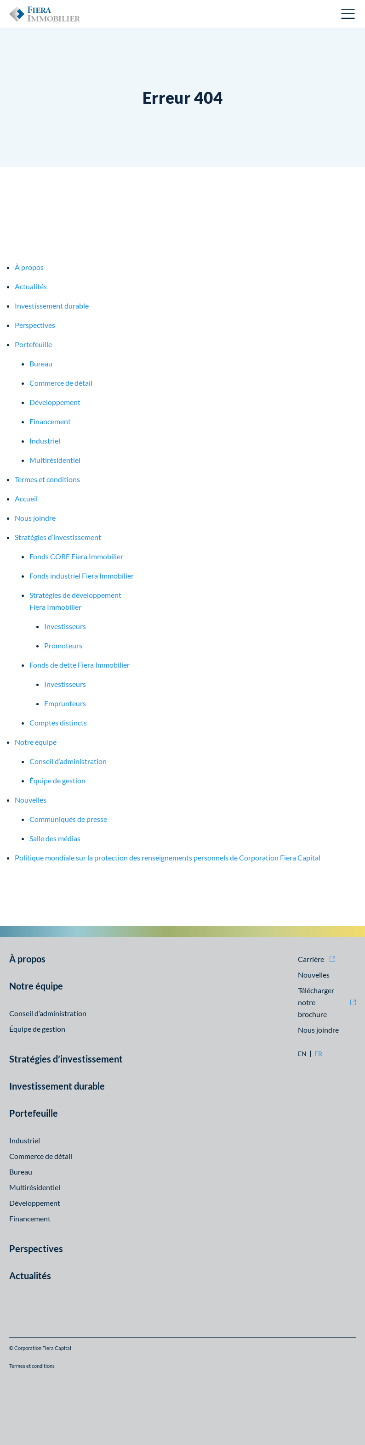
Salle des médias (54, 838)
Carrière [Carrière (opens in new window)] (311, 959)
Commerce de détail (60, 382)
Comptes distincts (58, 722)
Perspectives (35, 324)
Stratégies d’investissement (58, 537)
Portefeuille (33, 344)
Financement (50, 421)
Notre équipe (36, 741)
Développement (54, 402)
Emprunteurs (65, 703)
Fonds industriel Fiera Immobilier (81, 575)
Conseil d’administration (68, 761)
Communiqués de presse (68, 819)
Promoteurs (63, 645)
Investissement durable (52, 305)
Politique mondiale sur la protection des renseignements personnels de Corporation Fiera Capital (167, 857)
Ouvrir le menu (348, 14)
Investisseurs (65, 626)
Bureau (40, 363)
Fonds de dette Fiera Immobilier (79, 664)
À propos (29, 267)
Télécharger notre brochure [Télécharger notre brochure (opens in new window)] (316, 1002)
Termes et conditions (47, 479)
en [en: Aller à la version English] (302, 1054)
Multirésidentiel (54, 459)
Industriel (44, 440)
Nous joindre (35, 517)
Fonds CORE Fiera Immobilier (76, 556)
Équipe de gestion (57, 780)
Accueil (26, 498)
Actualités (31, 286)
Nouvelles (30, 799)
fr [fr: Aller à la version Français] (318, 1054)
